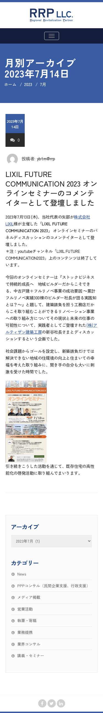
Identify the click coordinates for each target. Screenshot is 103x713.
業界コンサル (28, 644)
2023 (28, 84)
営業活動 (25, 609)
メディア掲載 (28, 597)
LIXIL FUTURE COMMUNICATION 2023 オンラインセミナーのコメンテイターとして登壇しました (51, 188)
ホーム (10, 84)
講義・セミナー (30, 655)
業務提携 (25, 632)
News (21, 574)
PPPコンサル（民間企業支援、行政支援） (53, 585)
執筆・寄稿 (27, 620)
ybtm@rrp (46, 158)
